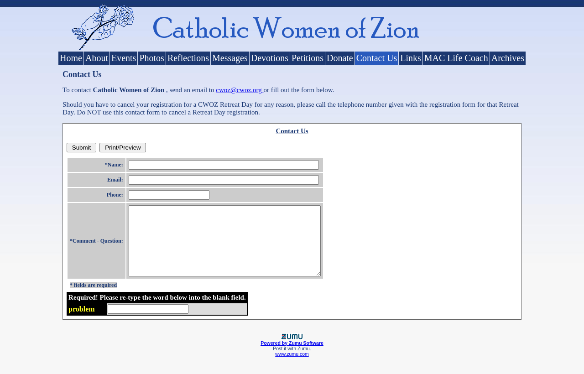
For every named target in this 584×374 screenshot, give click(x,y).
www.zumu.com (292, 367)
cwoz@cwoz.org (239, 90)
